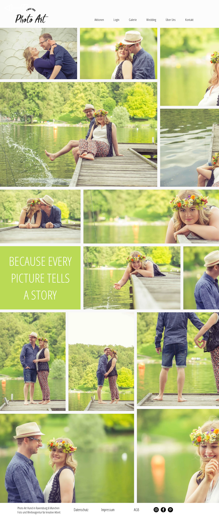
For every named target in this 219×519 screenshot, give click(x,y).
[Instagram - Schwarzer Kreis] (156, 509)
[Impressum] (107, 510)
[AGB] (136, 510)
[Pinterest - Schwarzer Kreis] (170, 509)
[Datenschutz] (81, 510)
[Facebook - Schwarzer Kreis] (163, 509)
